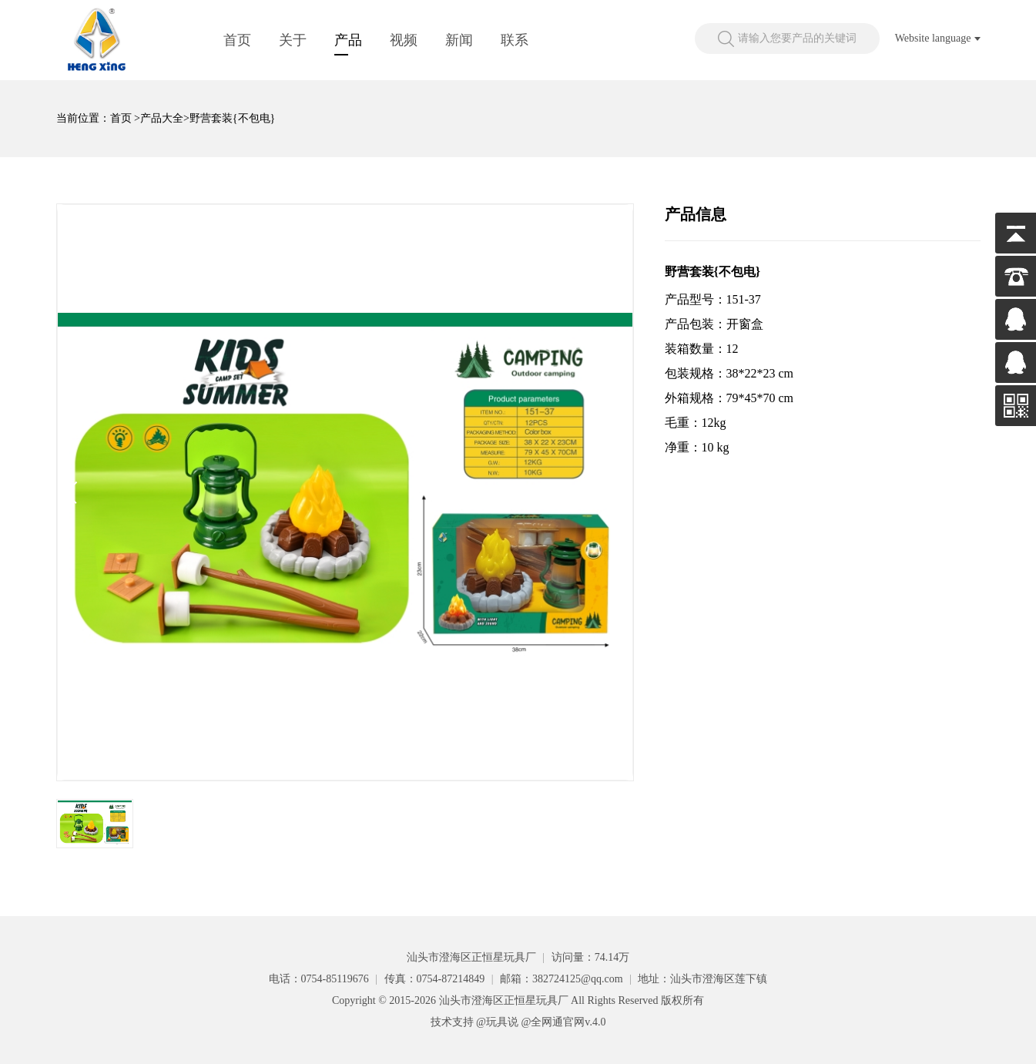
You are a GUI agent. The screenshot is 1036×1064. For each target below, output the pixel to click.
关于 (293, 40)
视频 (403, 40)
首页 (237, 40)
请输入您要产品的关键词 (797, 38)
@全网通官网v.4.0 (563, 1022)
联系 (514, 40)
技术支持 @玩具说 (474, 1022)
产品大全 (161, 118)
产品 (348, 40)
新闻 (459, 40)
